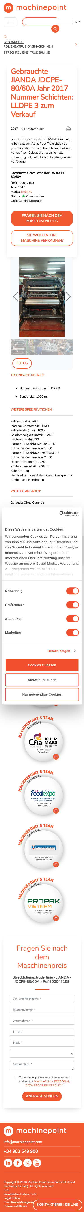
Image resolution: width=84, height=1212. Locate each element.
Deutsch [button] (71, 22)
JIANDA (26, 191)
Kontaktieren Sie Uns (57, 1204)
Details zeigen (58, 651)
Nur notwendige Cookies (42, 694)
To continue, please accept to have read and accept (44, 1081)
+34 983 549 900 (21, 1151)
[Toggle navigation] (10, 21)
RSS (6, 1190)
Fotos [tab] (22, 363)
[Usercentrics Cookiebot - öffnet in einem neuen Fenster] (60, 514)
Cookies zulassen (42, 665)
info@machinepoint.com (23, 1142)
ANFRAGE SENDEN (42, 1096)
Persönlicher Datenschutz (20, 1194)
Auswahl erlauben (42, 680)
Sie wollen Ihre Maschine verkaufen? (42, 238)
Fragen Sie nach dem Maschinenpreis (42, 218)
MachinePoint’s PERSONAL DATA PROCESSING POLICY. (47, 1083)
